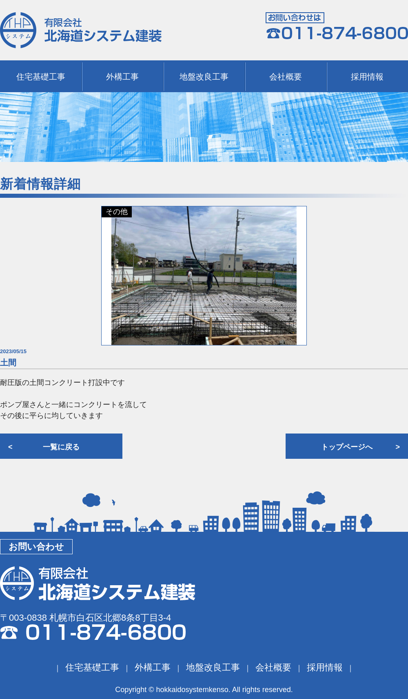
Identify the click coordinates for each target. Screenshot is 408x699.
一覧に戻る (61, 447)
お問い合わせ (36, 547)
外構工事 (122, 76)
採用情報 (367, 76)
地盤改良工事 (204, 76)
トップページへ (347, 447)
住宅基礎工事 (40, 76)
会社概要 (285, 76)
